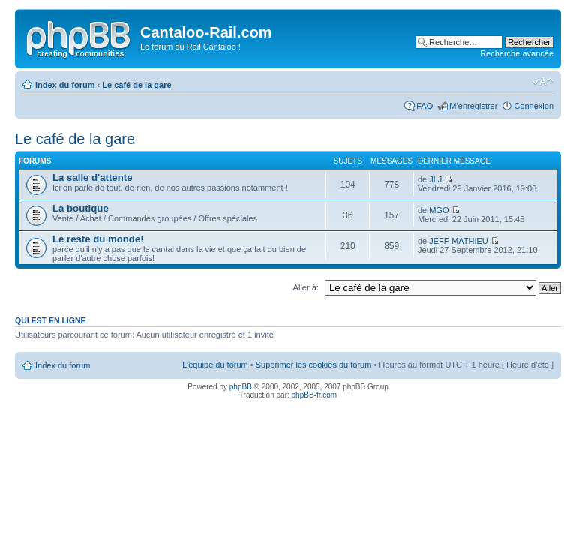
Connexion (534, 105)
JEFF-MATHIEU (458, 240)
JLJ (435, 179)
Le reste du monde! (98, 239)
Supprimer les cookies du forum (314, 364)
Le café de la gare (136, 84)
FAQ (424, 105)
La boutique (80, 208)
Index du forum (64, 84)
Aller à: (306, 287)
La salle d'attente (92, 177)
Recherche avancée (517, 53)
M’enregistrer (473, 105)
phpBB (241, 387)
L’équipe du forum (215, 364)
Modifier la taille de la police (543, 82)
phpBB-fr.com (315, 395)
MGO (438, 210)
